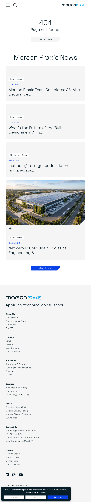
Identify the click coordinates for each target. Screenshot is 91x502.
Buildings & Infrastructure (18, 367)
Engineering (12, 391)
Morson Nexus (13, 464)
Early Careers (12, 348)
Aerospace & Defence (16, 364)
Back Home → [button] (45, 39)
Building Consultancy (16, 387)
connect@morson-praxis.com (21, 430)
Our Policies (11, 417)
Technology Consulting (17, 394)
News (8, 340)
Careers (9, 344)
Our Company (12, 317)
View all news (45, 268)
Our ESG (9, 328)
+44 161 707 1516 (14, 434)
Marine (9, 374)
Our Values (11, 324)
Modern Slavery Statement (19, 414)
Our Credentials (13, 351)
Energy (9, 371)
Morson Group (13, 453)
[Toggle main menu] (8, 5)
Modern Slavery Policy (17, 410)
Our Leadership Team (16, 321)
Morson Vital (12, 460)
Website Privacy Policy (17, 407)
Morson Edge (12, 457)
